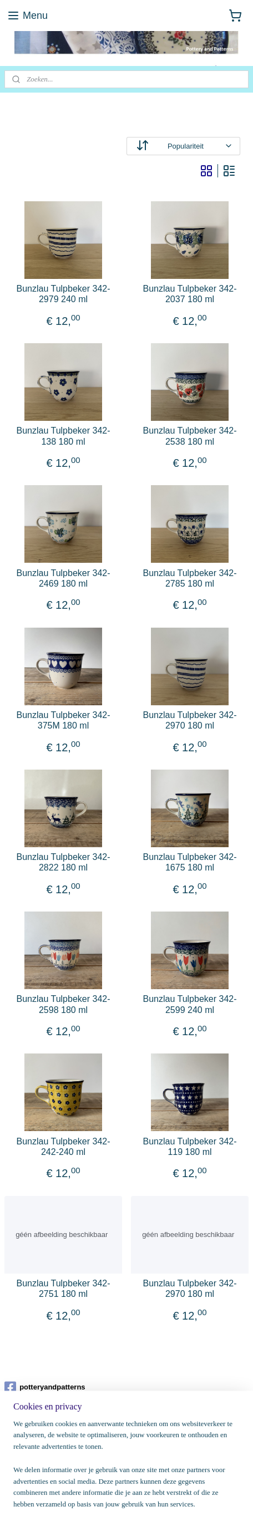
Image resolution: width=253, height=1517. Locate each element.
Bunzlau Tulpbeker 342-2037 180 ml (190, 294)
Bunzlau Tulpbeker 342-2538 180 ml (190, 436)
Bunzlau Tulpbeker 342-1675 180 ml (190, 862)
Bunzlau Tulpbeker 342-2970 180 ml (190, 720)
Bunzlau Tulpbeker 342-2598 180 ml (63, 1004)
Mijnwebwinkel (126, 1496)
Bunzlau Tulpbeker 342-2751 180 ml (63, 1289)
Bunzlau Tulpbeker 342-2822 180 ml (63, 862)
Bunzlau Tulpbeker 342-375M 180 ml (63, 720)
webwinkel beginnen (178, 1478)
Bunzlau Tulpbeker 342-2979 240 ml (63, 294)
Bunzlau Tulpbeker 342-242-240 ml (63, 1147)
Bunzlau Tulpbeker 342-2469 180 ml (63, 578)
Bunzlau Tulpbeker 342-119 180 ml (190, 1147)
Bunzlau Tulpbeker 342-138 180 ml (63, 436)
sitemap (122, 1478)
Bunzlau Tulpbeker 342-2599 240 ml (190, 1004)
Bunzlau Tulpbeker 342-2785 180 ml (190, 578)
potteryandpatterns (44, 1387)
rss (142, 1478)
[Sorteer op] (183, 146)
